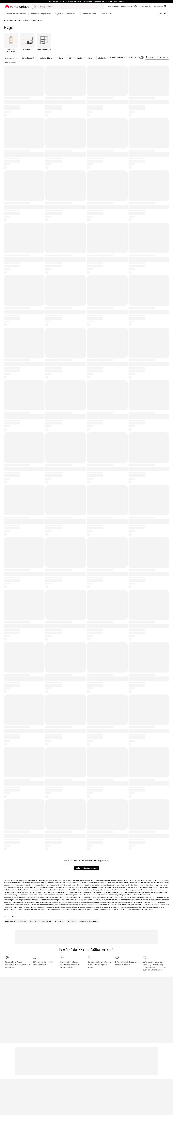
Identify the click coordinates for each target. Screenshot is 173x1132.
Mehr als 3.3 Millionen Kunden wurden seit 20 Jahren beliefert (70, 963)
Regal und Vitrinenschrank (15, 921)
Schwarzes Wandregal (89, 921)
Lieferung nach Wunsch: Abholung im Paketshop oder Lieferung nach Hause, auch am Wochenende (154, 965)
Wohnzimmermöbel (30, 20)
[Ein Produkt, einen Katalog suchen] (35, 6)
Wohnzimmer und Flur (14, 20)
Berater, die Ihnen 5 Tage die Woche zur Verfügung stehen (100, 963)
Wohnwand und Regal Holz (41, 921)
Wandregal (71, 921)
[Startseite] (4, 20)
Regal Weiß (59, 921)
